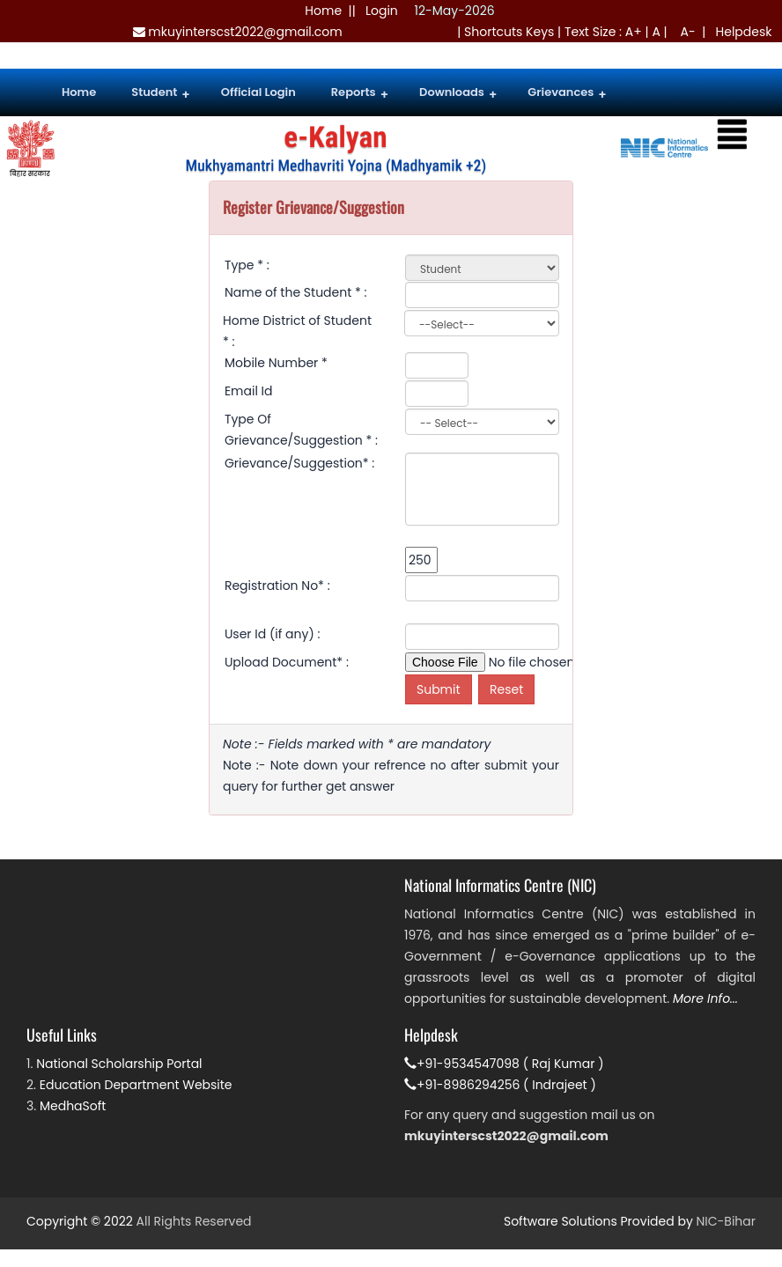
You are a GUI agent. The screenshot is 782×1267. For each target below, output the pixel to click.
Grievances (566, 94)
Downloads (458, 94)
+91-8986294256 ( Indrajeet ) (500, 1085)
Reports (359, 94)
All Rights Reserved (194, 1221)
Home (323, 10)
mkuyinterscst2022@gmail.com (238, 32)
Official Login (258, 92)
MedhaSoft (73, 1106)
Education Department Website (136, 1085)
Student (160, 94)
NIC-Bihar (726, 1221)
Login (381, 10)
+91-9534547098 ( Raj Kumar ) (504, 1063)
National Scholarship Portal (119, 1063)
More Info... (705, 998)
